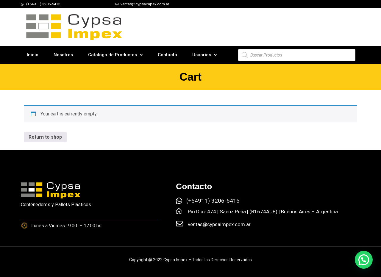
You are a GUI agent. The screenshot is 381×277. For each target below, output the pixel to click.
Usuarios (204, 54)
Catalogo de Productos (115, 54)
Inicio (32, 54)
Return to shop (45, 137)
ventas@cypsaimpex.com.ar (219, 224)
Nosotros (63, 54)
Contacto (167, 54)
